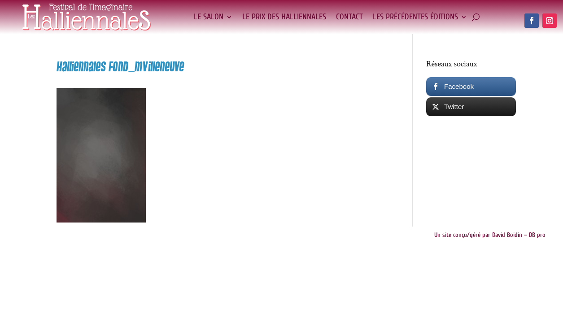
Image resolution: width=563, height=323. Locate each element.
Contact (349, 17)
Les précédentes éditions (415, 17)
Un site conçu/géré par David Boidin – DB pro (490, 235)
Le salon (208, 17)
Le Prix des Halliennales (284, 17)
